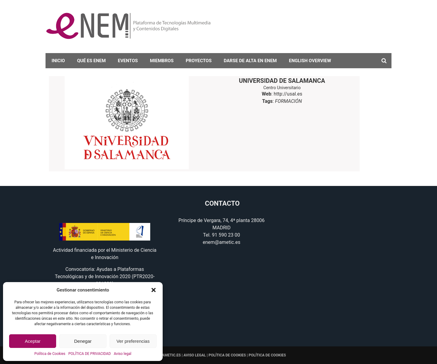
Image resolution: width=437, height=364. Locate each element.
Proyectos (199, 60)
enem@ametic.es (221, 242)
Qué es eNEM (91, 60)
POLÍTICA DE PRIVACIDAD (89, 354)
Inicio (58, 60)
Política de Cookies (49, 354)
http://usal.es (288, 94)
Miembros (162, 60)
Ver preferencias (133, 341)
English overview (310, 60)
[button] (154, 290)
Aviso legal (122, 354)
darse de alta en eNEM (250, 60)
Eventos (128, 60)
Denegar (83, 341)
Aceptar (33, 341)
